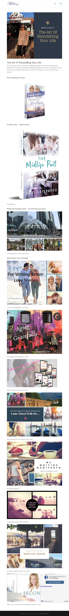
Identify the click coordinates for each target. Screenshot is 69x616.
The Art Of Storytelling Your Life (24, 62)
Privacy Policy (44, 613)
